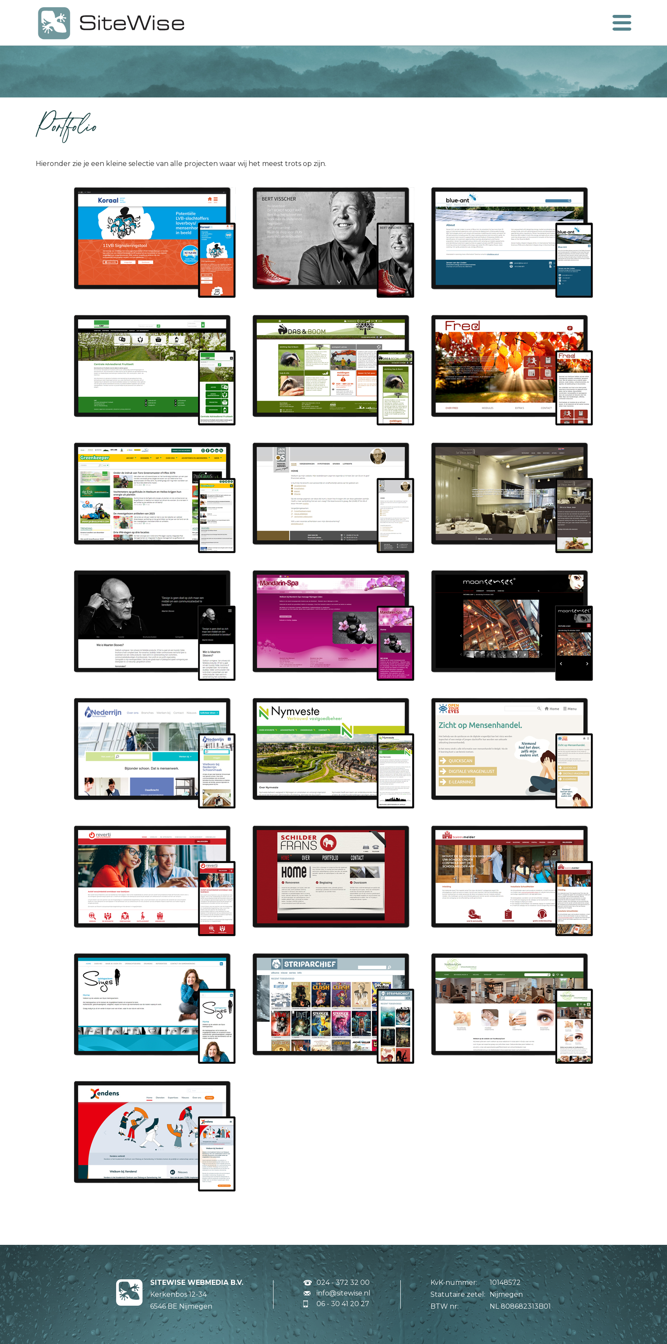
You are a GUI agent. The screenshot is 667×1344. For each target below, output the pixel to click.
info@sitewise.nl (343, 1293)
